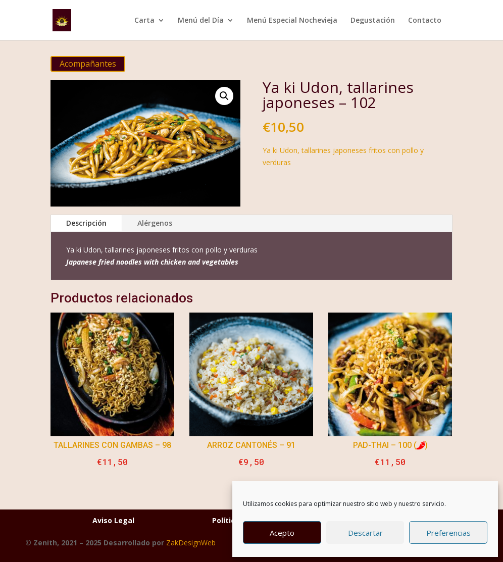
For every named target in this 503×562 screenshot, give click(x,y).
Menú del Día (201, 21)
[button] (224, 96)
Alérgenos (154, 223)
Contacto (424, 21)
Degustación (372, 21)
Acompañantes (88, 63)
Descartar (365, 533)
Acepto (282, 533)
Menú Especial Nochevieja (292, 21)
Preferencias (448, 533)
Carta (144, 21)
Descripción (86, 223)
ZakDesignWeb (191, 542)
